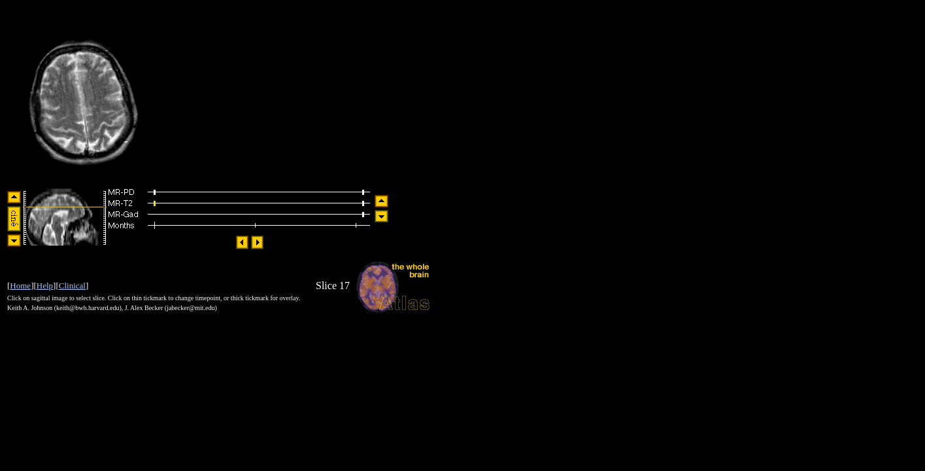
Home (20, 285)
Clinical (72, 285)
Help (45, 285)
